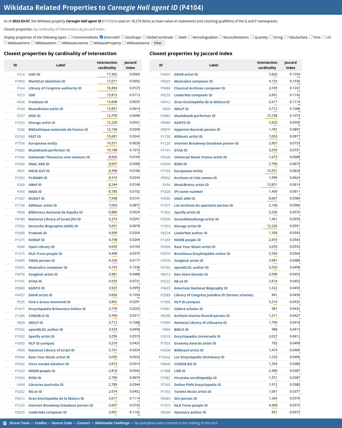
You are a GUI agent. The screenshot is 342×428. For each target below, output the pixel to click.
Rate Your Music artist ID (49, 357)
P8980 (20, 288)
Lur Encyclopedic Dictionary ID (199, 357)
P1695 (20, 343)
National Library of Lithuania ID (200, 322)
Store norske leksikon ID (48, 364)
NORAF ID (36, 240)
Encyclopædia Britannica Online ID (57, 308)
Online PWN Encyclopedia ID (197, 384)
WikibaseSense (138, 43)
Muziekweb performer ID (49, 150)
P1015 (20, 240)
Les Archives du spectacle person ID (203, 205)
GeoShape (133, 37)
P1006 (20, 157)
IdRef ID (35, 184)
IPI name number (188, 191)
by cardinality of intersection (56, 29)
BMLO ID (181, 329)
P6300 (165, 412)
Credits (41, 423)
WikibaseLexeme (75, 43)
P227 (21, 115)
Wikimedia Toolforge (112, 423)
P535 (21, 302)
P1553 (165, 391)
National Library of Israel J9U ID (54, 219)
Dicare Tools (20, 423)
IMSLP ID (35, 322)
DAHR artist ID (40, 295)
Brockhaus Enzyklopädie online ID (202, 253)
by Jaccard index (91, 29)
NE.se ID (35, 391)
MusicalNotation (236, 37)
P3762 (20, 329)
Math (183, 37)
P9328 (165, 157)
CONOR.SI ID (38, 315)
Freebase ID (38, 102)
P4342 (20, 364)
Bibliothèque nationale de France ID (58, 129)
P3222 (20, 391)
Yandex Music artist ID (192, 391)
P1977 (165, 205)
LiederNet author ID (190, 233)
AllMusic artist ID (42, 205)
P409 (21, 384)
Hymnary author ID (190, 412)
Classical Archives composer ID (199, 88)
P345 (21, 191)
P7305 (165, 384)
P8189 (20, 219)
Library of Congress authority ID (54, 88)
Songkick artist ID (43, 274)
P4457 (20, 295)
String (278, 37)
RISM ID (34, 377)
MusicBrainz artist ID (45, 109)
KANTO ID (36, 288)
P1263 (20, 371)
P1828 (165, 191)
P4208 (165, 350)
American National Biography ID (201, 288)
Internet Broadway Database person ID (60, 405)
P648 (21, 246)
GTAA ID (35, 281)
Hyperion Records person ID (197, 129)
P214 (21, 74)
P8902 (165, 177)
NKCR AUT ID (39, 171)
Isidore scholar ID (188, 308)
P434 (21, 109)
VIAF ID (34, 74)
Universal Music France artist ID (200, 157)
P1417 (20, 308)
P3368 (20, 233)
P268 (21, 129)
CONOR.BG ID (185, 364)
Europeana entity (42, 143)
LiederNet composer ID (47, 412)
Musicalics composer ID (47, 267)
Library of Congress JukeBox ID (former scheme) (213, 295)
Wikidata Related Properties (50, 7)
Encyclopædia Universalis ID (197, 336)
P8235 (20, 412)
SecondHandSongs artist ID (196, 219)
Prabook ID (37, 233)
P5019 (165, 253)
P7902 (20, 226)
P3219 (165, 336)
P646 (21, 102)
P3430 (20, 164)
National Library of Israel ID (51, 350)
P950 (21, 212)
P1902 (20, 336)
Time (317, 37)
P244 (21, 88)
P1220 (20, 405)
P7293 (20, 177)
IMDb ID (35, 191)
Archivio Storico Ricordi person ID (201, 315)
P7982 (165, 377)
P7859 (20, 81)
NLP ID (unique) (41, 343)
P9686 (165, 88)
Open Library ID (41, 246)
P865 (166, 329)
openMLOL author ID (45, 329)
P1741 (20, 281)
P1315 (20, 253)
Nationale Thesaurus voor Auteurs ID (59, 157)
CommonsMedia (85, 37)
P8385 (165, 398)
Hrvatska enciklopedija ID (195, 377)
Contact (83, 423)
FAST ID (34, 136)
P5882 (20, 150)
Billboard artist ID (189, 350)
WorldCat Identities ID (46, 81)
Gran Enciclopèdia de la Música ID (56, 398)
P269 (21, 184)
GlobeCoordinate (160, 37)
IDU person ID (185, 398)
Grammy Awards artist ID (195, 343)
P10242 (164, 357)
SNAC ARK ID (38, 164)
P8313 (165, 274)
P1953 (20, 122)
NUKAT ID (36, 198)
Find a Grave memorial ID (49, 302)
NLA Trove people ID (45, 253)
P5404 (20, 357)
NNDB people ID (41, 371)
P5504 (20, 377)
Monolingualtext (205, 37)
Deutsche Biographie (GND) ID (53, 226)
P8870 (165, 129)
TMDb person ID (41, 260)
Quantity (261, 37)
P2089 (165, 295)
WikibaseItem (45, 43)
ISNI (31, 95)
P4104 (107, 21)
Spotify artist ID (41, 336)
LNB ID (179, 371)
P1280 (20, 315)
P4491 (165, 308)
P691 (21, 171)
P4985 (20, 260)
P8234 (165, 233)
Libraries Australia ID (46, 384)
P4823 (165, 288)
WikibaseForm (19, 43)
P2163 (20, 136)
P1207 (20, 198)
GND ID (34, 115)
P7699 (165, 322)
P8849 (165, 364)
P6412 (20, 398)
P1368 (165, 371)
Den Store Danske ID (191, 274)
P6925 (20, 267)
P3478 (20, 274)
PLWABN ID (37, 177)
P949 (21, 350)
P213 (21, 95)
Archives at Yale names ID (195, 177)
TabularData (297, 37)
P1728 (20, 205)
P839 (21, 322)
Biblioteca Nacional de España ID (55, 212)
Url (328, 37)
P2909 (165, 219)
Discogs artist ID (41, 122)
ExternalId (111, 37)
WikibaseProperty (107, 43)
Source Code (62, 423)
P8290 (165, 315)
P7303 (165, 343)
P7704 (20, 143)
